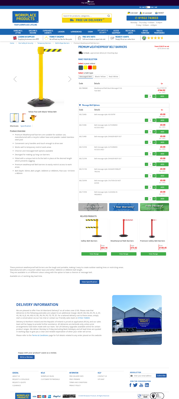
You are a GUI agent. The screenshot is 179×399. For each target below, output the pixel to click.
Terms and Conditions (78, 382)
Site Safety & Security (25, 43)
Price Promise (74, 379)
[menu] (89, 32)
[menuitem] (18, 32)
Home (12, 43)
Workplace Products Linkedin (147, 385)
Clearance (16, 385)
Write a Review (26, 357)
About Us (16, 376)
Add (162, 96)
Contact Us (102, 376)
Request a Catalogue (20, 379)
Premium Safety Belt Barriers (152, 241)
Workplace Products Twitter (135, 385)
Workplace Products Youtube (141, 385)
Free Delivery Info (76, 376)
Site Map (101, 379)
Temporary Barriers (44, 43)
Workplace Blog (47, 376)
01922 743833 (84, 318)
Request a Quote (19, 382)
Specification (26, 126)
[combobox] (87, 16)
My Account (147, 13)
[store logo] (25, 17)
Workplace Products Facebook (130, 385)
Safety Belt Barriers (89, 241)
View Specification (89, 282)
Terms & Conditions (40, 335)
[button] (15, 79)
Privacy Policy (75, 385)
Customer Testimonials (50, 379)
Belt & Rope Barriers (62, 43)
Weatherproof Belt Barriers (122, 241)
